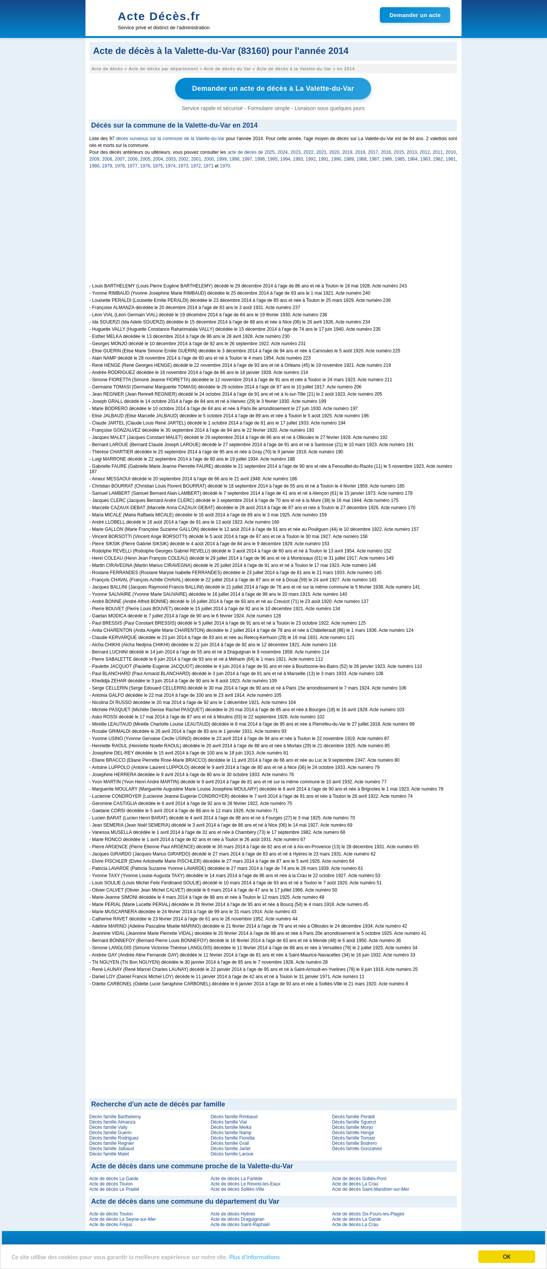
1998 (234, 159)
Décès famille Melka (230, 1127)
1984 (413, 159)
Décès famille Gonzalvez (357, 1148)
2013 (412, 152)
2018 (360, 152)
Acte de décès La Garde (113, 1178)
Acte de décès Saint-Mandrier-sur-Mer (370, 1189)
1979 (107, 166)
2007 (120, 159)
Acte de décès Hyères (232, 1214)
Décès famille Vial (228, 1122)
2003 (171, 159)
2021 (321, 152)
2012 (425, 152)
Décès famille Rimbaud (233, 1116)
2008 (107, 159)
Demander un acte (415, 15)
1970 (225, 166)
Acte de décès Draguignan (237, 1219)
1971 (208, 166)
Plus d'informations (254, 1257)
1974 (170, 166)
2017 (373, 152)
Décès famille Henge (353, 1132)
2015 (399, 152)
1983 (425, 159)
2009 (94, 159)
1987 (374, 159)
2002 (184, 159)
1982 (438, 159)
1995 (272, 159)
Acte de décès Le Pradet (114, 1189)
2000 (209, 159)
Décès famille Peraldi (353, 1116)
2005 (145, 159)
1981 (451, 159)
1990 (336, 159)
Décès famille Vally (108, 1127)
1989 (349, 159)
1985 (400, 159)
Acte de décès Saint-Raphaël (239, 1224)
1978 (120, 166)
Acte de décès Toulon (111, 1184)
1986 (387, 159)
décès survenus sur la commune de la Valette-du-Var (170, 138)
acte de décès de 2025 (251, 152)
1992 (311, 159)
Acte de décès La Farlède (236, 1178)
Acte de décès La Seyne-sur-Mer (122, 1219)
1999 (222, 159)
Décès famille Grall (229, 1143)
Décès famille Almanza (112, 1122)
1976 (145, 166)
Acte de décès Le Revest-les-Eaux (245, 1184)
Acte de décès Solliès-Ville (237, 1189)
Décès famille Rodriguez (114, 1138)
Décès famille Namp (230, 1132)
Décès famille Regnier (111, 1143)
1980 (94, 166)
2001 (196, 159)
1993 (298, 159)
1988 (362, 159)
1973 (183, 166)
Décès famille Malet (109, 1154)
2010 (451, 152)
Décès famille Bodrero (354, 1143)
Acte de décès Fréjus (110, 1224)
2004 (158, 159)
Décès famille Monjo (352, 1127)
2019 (347, 152)
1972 (196, 166)
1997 (247, 159)
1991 (323, 159)
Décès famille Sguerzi (354, 1122)
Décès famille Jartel (230, 1148)
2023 (296, 152)
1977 (132, 166)
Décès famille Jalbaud (111, 1148)
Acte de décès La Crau (355, 1184)
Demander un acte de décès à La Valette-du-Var (273, 88)
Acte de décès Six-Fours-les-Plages (368, 1214)
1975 (158, 166)
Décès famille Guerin (110, 1132)
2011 (438, 152)
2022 (309, 152)
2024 (283, 152)
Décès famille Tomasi (353, 1138)
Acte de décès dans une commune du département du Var (185, 1201)
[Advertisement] (273, 230)
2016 (386, 152)
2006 (133, 159)
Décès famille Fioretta (232, 1138)
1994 (285, 159)
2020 (334, 152)
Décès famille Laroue (231, 1154)
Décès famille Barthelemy (115, 1116)
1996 (260, 159)
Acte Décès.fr (159, 16)
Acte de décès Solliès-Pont (359, 1178)
